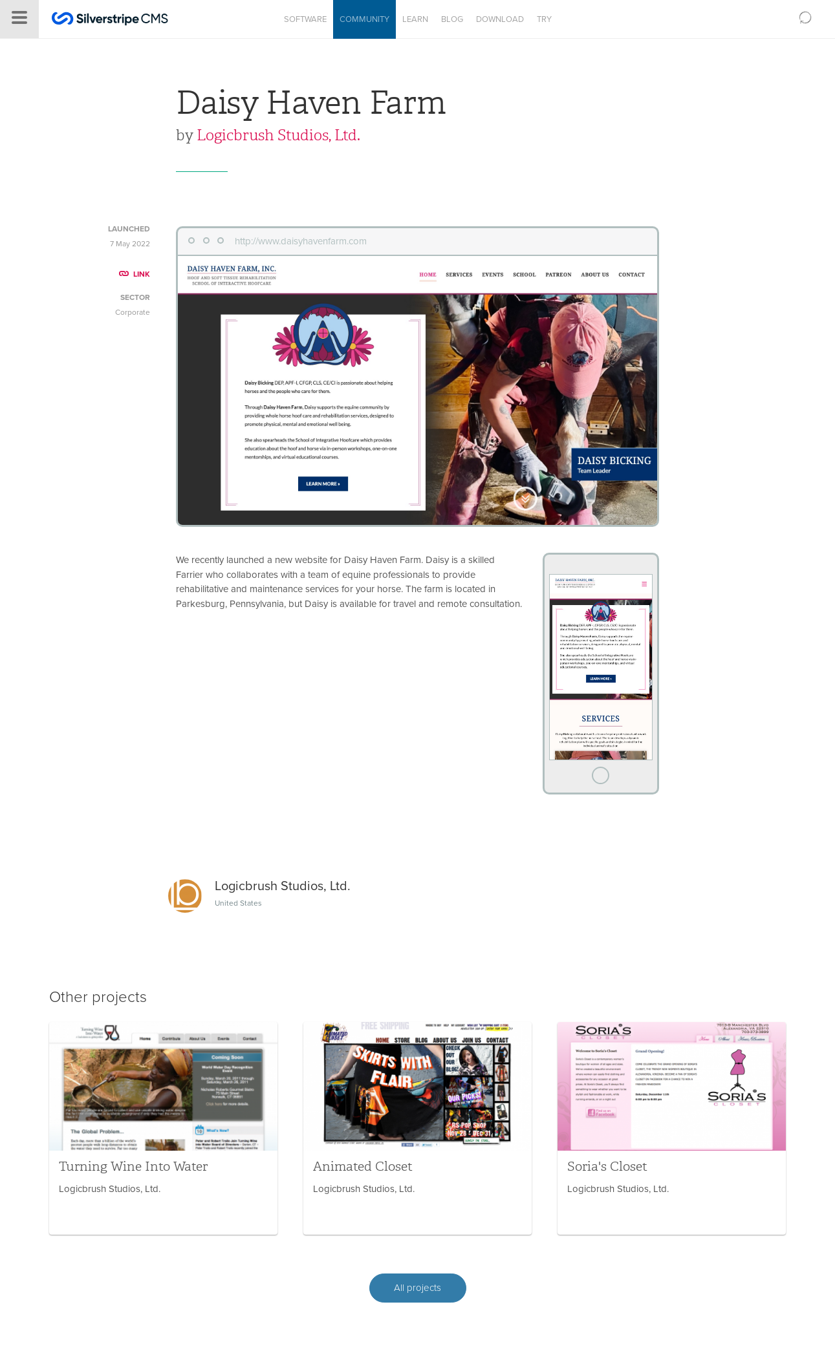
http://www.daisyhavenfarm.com (301, 241)
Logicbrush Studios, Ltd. (278, 135)
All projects (417, 1288)
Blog (452, 19)
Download (500, 19)
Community (364, 19)
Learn (415, 19)
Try (544, 19)
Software (305, 19)
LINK (134, 274)
